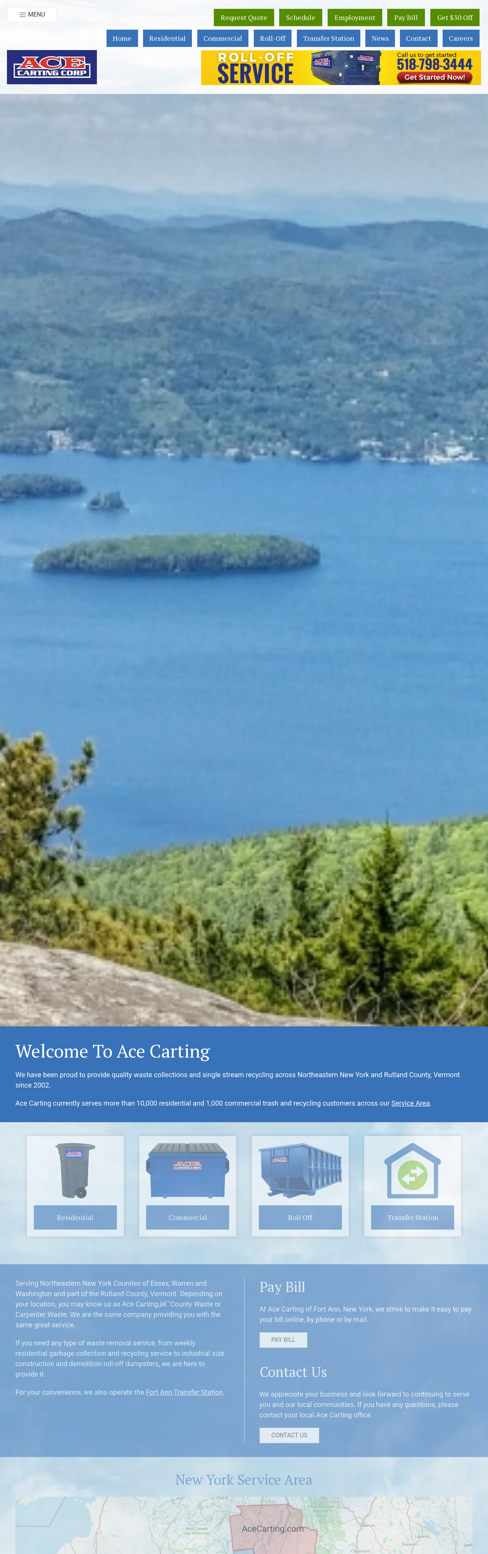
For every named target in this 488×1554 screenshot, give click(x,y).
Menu (32, 15)
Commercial (222, 38)
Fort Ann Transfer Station (184, 1392)
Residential (167, 38)
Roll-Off (272, 38)
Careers (461, 38)
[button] (52, 67)
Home (122, 38)
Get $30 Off (455, 17)
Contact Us (289, 1435)
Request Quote (244, 17)
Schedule (300, 17)
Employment (355, 17)
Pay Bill (406, 17)
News (380, 38)
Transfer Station (328, 38)
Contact (418, 38)
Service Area (410, 1103)
